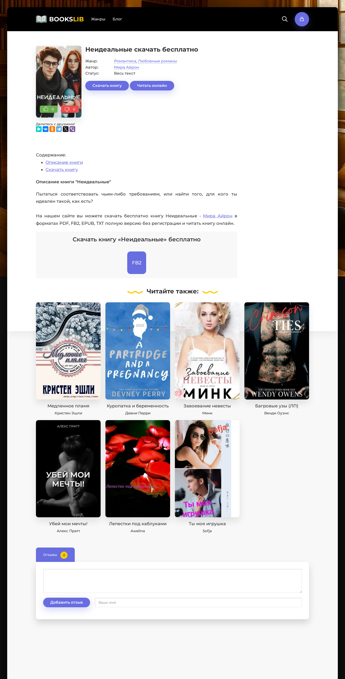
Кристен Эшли (68, 413)
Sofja (207, 531)
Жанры (98, 19)
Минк (207, 413)
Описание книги (64, 162)
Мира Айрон (126, 67)
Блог (117, 19)
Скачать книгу (107, 85)
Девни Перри (137, 413)
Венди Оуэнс (276, 413)
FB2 (136, 263)
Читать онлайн (152, 85)
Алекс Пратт (68, 531)
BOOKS (66, 19)
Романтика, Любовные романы (145, 61)
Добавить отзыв (66, 602)
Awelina (138, 531)
